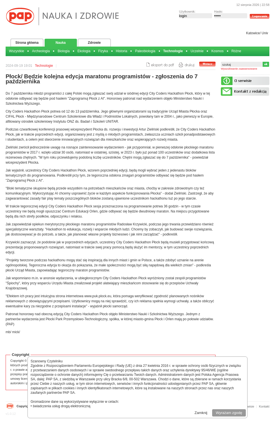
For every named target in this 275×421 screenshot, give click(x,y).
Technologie (173, 51)
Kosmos (217, 51)
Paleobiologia (145, 51)
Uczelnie (197, 51)
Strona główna (27, 43)
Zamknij (200, 413)
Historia (121, 51)
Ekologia (83, 51)
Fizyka (103, 51)
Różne (236, 51)
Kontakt (264, 406)
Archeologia (41, 51)
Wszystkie (16, 51)
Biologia (64, 51)
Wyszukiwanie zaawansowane (239, 68)
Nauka (61, 43)
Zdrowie (94, 43)
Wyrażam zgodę (229, 413)
